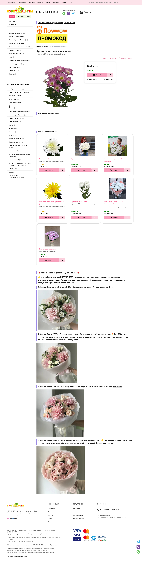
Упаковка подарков (78, 518)
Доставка (56, 2)
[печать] (112, 58)
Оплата (48, 2)
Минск (12, 16)
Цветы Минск (13, 176)
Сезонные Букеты (78, 515)
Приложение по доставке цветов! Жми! (56, 22)
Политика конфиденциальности (17, 556)
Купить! (98, 75)
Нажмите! (117, 386)
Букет (14, 518)
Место (12, 172)
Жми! (111, 287)
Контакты (32, 2)
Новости (40, 2)
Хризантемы (45, 46)
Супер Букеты (77, 508)
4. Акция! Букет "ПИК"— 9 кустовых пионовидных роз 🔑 (71, 440)
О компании (22, 2)
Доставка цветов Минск (16, 177)
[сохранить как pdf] (125, 58)
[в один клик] (110, 75)
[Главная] (15, 507)
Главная (38, 46)
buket (64, 2)
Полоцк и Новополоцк (24, 16)
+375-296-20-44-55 (47, 12)
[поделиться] (102, 58)
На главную (11, 2)
